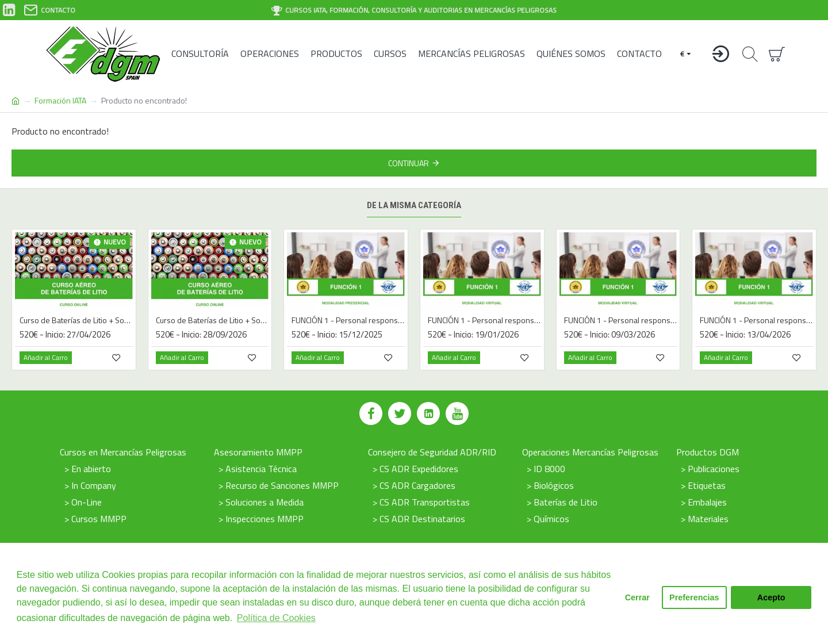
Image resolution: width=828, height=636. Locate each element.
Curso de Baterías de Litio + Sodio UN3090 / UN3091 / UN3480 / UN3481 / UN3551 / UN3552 (76, 320)
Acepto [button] (771, 597)
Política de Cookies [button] (276, 618)
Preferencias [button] (694, 597)
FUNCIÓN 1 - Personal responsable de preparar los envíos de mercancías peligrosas (348, 320)
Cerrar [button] (637, 597)
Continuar (408, 163)
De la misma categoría (414, 205)
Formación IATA (60, 100)
